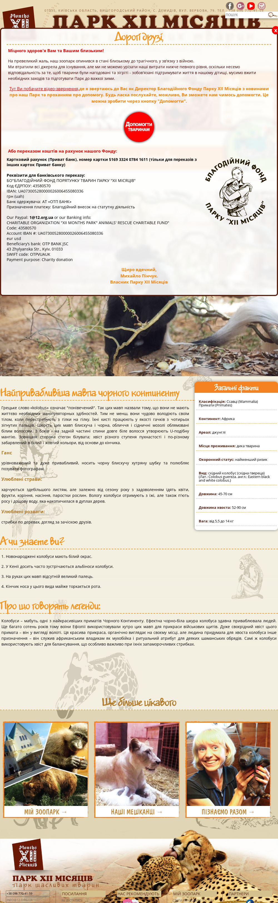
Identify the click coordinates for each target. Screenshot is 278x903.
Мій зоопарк (186, 893)
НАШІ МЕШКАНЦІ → (137, 812)
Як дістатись (72, 900)
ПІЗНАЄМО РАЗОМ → (228, 812)
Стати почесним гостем (193, 900)
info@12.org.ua (20, 900)
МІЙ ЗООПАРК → (46, 812)
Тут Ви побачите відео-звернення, (44, 88)
